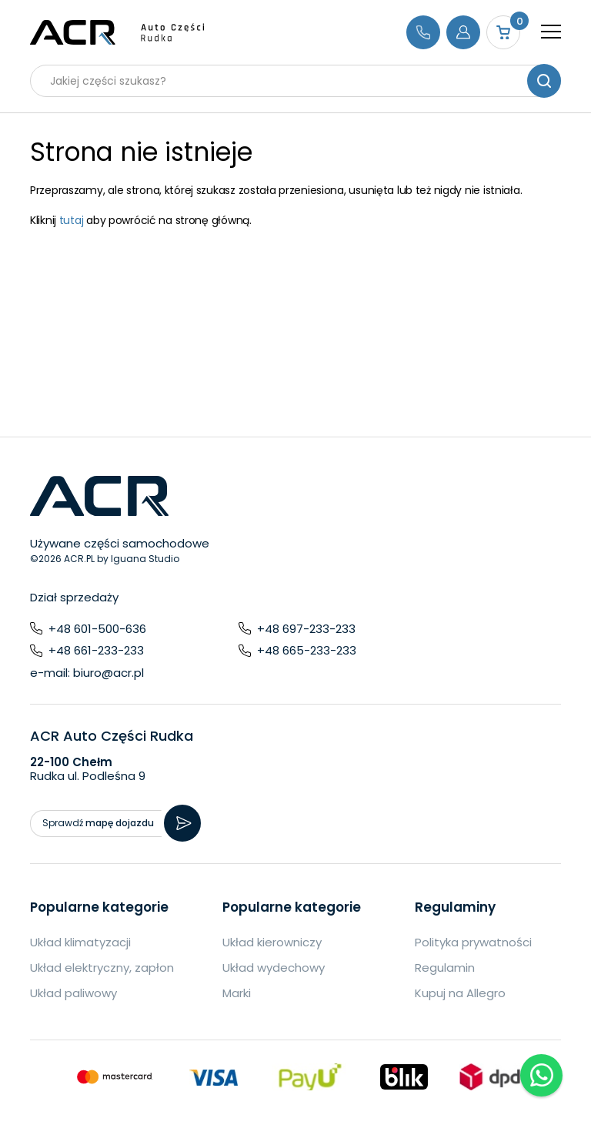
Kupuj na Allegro (460, 993)
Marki (236, 993)
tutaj (71, 220)
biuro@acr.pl (108, 673)
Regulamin (445, 967)
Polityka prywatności (473, 942)
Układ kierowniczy (272, 942)
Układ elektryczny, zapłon (102, 967)
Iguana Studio (145, 558)
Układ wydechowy (273, 967)
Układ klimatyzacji (80, 942)
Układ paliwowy (73, 993)
